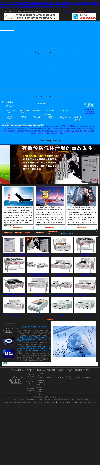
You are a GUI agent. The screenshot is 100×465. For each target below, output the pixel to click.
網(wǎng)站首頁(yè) (69, 11)
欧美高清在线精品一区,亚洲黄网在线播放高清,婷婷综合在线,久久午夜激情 (35, 132)
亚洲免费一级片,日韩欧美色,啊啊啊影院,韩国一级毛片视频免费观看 (72, 127)
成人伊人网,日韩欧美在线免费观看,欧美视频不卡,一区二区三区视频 (75, 132)
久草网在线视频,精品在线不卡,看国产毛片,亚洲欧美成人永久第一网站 (36, 130)
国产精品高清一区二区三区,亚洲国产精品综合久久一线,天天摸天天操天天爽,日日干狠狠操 (27, 127)
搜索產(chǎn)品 (90, 11)
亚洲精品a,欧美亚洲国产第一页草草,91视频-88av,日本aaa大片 (48, 134)
